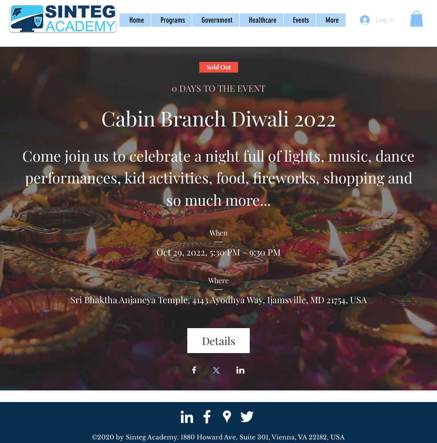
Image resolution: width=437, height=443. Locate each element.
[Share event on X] (216, 371)
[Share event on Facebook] (194, 370)
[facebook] (207, 417)
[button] (171, 20)
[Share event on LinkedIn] (240, 370)
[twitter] (247, 417)
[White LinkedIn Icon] (187, 417)
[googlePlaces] (227, 417)
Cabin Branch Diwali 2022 (218, 118)
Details (218, 340)
